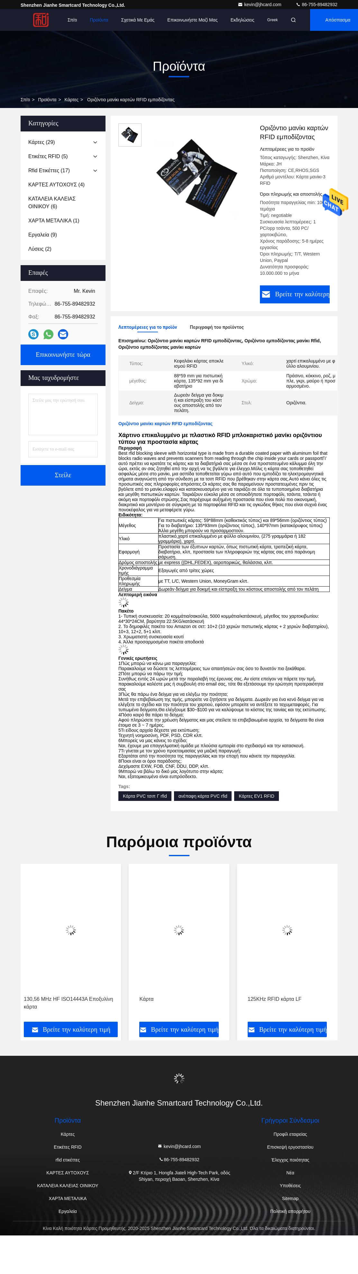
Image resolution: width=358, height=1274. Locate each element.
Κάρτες (72, 99)
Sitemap (290, 1198)
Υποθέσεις (290, 1185)
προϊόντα (47, 99)
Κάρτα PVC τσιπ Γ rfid (145, 796)
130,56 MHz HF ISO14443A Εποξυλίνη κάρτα (68, 1002)
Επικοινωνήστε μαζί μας (192, 19)
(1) (53, 220)
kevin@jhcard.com (260, 4)
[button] (41, 945)
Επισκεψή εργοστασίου (290, 1147)
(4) (56, 184)
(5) (48, 156)
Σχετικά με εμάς (138, 19)
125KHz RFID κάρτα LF (275, 999)
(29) (41, 142)
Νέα (290, 1172)
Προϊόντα (99, 19)
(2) (39, 249)
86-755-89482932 (316, 4)
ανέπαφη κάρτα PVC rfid (203, 796)
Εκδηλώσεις (242, 19)
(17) (49, 170)
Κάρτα (146, 999)
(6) (52, 202)
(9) (42, 235)
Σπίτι (72, 19)
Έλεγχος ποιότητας (290, 1159)
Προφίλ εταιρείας (290, 1134)
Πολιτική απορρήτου (290, 1211)
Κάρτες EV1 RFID (256, 796)
